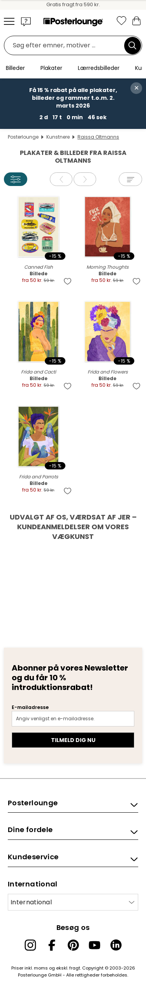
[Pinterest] (73, 945)
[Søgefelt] (66, 45)
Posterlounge (23, 137)
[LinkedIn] (116, 945)
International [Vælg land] (31, 902)
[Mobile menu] (9, 21)
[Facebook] (52, 945)
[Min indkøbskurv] (136, 20)
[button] (26, 21)
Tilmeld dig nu (73, 740)
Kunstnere (58, 137)
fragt (74, 968)
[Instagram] (30, 945)
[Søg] (132, 45)
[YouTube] (94, 945)
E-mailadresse (30, 707)
